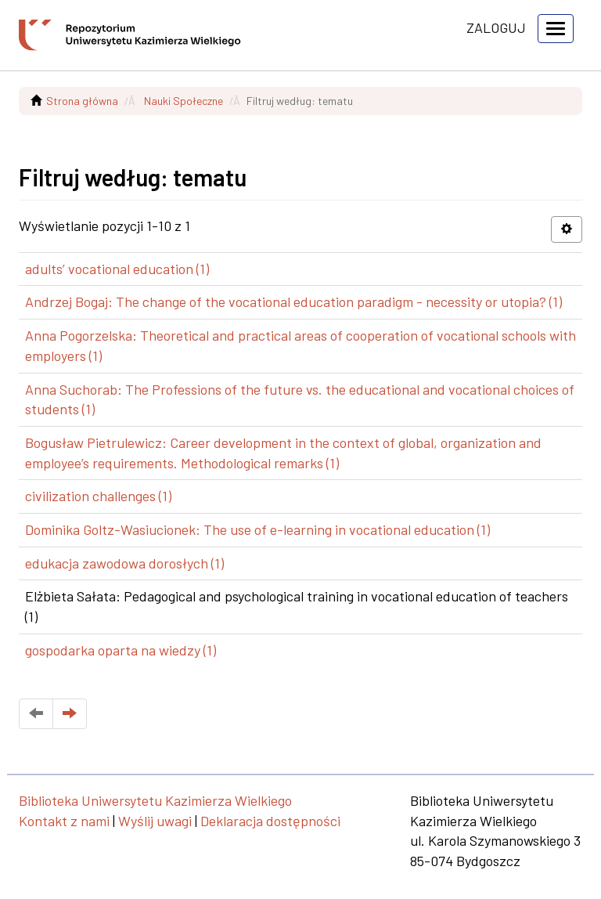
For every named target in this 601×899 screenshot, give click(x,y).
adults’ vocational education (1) (117, 268)
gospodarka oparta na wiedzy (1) (120, 650)
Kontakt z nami (64, 820)
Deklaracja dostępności (270, 820)
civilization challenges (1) (98, 495)
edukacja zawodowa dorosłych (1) (124, 563)
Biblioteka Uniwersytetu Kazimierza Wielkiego (155, 800)
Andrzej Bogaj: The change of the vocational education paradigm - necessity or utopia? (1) (293, 301)
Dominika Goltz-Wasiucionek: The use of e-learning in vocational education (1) (257, 529)
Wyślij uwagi (155, 820)
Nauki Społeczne (183, 100)
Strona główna (82, 100)
